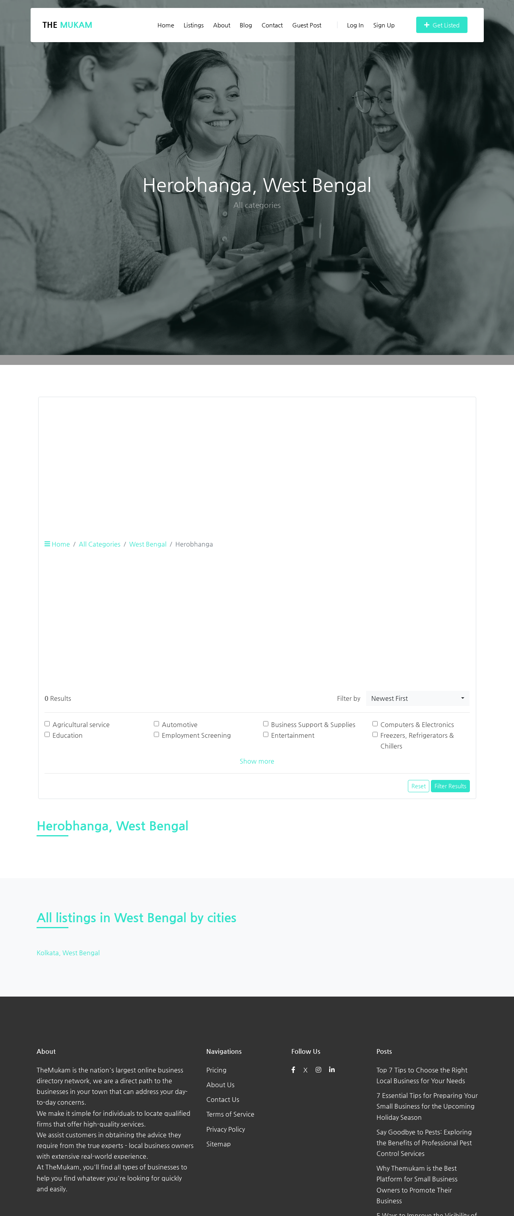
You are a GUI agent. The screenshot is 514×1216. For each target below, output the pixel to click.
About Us (220, 1084)
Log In (350, 24)
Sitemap (218, 1144)
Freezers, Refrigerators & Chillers (417, 740)
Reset (418, 786)
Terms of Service (230, 1114)
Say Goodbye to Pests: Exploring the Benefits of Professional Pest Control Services (424, 1142)
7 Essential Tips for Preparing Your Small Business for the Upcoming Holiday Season (427, 1106)
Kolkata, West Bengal (68, 952)
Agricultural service (81, 724)
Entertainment (292, 735)
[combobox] (417, 698)
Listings (194, 24)
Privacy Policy (225, 1129)
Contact (272, 24)
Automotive (180, 724)
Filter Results (450, 786)
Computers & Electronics (417, 724)
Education (67, 735)
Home (165, 24)
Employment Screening (196, 735)
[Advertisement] (257, 459)
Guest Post (306, 24)
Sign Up (384, 24)
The (67, 24)
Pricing (216, 1070)
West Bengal (148, 544)
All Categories (99, 544)
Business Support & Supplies (313, 724)
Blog (246, 24)
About (221, 24)
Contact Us (222, 1099)
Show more (257, 761)
